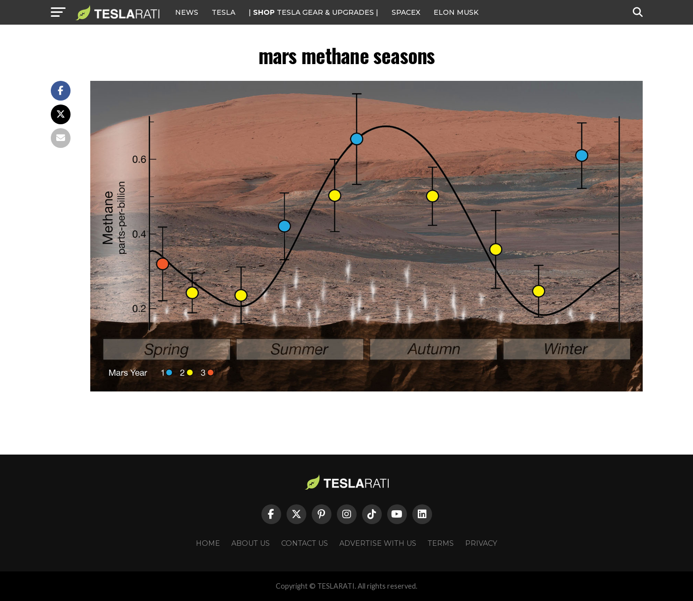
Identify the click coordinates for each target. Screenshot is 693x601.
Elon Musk (456, 12)
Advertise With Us (377, 543)
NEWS (186, 12)
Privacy (481, 543)
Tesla (223, 12)
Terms (441, 543)
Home (208, 543)
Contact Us (304, 543)
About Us (250, 543)
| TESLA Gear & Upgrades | (313, 12)
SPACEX (406, 12)
